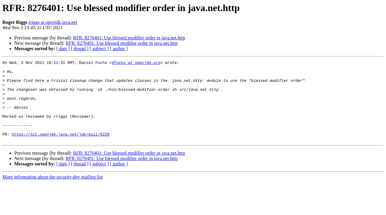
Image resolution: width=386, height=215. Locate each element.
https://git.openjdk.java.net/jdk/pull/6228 (60, 149)
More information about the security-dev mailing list (52, 193)
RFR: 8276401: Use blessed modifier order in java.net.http (129, 37)
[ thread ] (80, 48)
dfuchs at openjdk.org (136, 63)
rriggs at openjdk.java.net (53, 22)
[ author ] (119, 48)
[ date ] (63, 48)
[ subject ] (99, 48)
